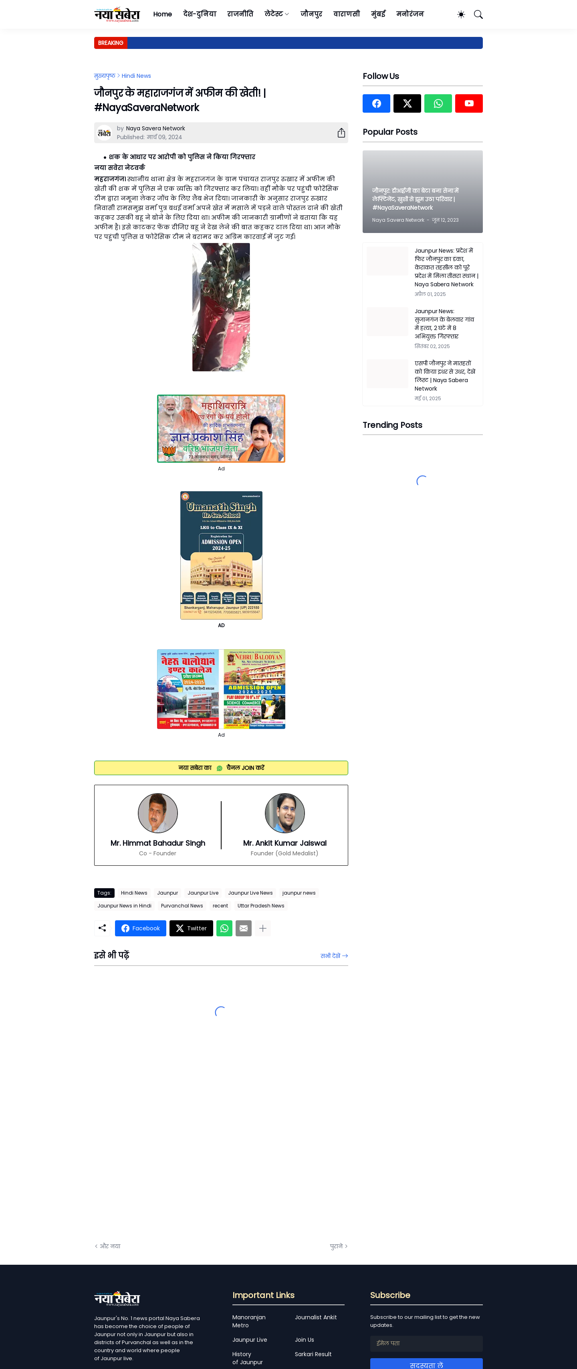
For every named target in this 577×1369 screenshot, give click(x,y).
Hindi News (136, 76)
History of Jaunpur (247, 1358)
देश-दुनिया (199, 14)
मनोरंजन (410, 14)
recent (220, 905)
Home (162, 14)
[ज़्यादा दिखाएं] (263, 928)
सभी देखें (330, 956)
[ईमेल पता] (426, 1344)
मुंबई (378, 14)
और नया (110, 1246)
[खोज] (475, 14)
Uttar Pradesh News (261, 905)
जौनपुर (311, 14)
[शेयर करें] (338, 133)
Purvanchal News (182, 905)
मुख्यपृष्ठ (104, 76)
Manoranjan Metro (249, 1321)
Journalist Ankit (316, 1317)
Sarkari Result (313, 1354)
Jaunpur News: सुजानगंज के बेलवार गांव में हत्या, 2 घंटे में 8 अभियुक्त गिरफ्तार (444, 323)
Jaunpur (167, 892)
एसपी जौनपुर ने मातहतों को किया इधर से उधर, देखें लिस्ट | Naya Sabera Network (445, 376)
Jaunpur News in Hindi (124, 905)
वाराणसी (346, 14)
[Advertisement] (174, 1145)
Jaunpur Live (203, 892)
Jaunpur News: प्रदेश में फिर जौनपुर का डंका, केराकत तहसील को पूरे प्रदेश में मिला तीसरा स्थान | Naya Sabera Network (446, 267)
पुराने (336, 1246)
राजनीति (240, 14)
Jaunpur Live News (250, 892)
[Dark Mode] (457, 14)
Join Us (304, 1340)
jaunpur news (299, 892)
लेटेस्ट (273, 14)
